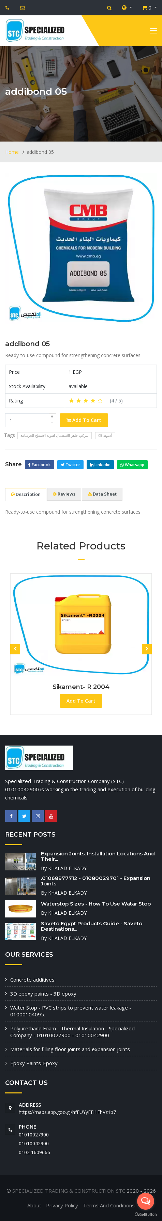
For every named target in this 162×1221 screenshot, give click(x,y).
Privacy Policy (62, 1205)
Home (12, 152)
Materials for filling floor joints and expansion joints (70, 1049)
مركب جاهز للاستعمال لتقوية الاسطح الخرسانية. (54, 435)
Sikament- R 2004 (81, 687)
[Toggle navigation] (153, 32)
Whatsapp (132, 465)
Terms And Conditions (109, 1205)
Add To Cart (84, 420)
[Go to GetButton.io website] (146, 1214)
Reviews (64, 494)
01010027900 (34, 1134)
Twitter (70, 465)
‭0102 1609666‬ (34, 1152)
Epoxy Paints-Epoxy (34, 1063)
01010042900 (34, 1143)
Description (26, 494)
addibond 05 (27, 344)
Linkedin (100, 465)
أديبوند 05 (105, 435)
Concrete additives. (33, 979)
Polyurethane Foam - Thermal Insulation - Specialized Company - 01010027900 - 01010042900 (72, 1032)
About (34, 1205)
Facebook (39, 465)
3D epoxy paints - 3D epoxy (43, 993)
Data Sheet (102, 494)
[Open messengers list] (145, 1201)
